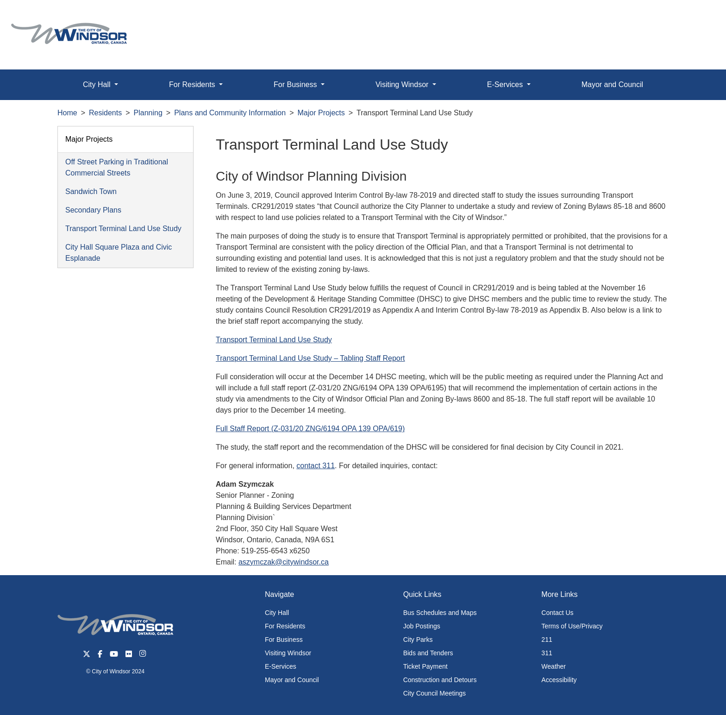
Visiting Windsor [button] (403, 84)
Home (67, 113)
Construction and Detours (440, 680)
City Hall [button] (98, 84)
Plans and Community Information (230, 113)
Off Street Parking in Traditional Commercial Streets (116, 167)
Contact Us (557, 612)
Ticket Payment (425, 666)
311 (546, 653)
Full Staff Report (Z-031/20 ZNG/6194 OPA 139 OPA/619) (310, 429)
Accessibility (558, 680)
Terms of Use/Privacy (571, 626)
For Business (284, 639)
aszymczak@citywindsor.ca (283, 562)
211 (546, 639)
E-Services (280, 666)
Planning (148, 113)
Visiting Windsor (288, 653)
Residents (105, 113)
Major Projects (321, 113)
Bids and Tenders (428, 653)
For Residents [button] (193, 84)
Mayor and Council (612, 84)
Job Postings (421, 626)
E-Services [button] (506, 84)
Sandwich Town (91, 191)
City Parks (418, 639)
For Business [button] (296, 84)
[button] (697, 17)
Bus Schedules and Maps (440, 612)
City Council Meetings (434, 693)
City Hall (277, 612)
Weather (553, 666)
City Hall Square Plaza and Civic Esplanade (118, 252)
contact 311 (315, 466)
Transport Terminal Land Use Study (123, 228)
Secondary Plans (93, 210)
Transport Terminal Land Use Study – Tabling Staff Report (310, 358)
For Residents (285, 626)
